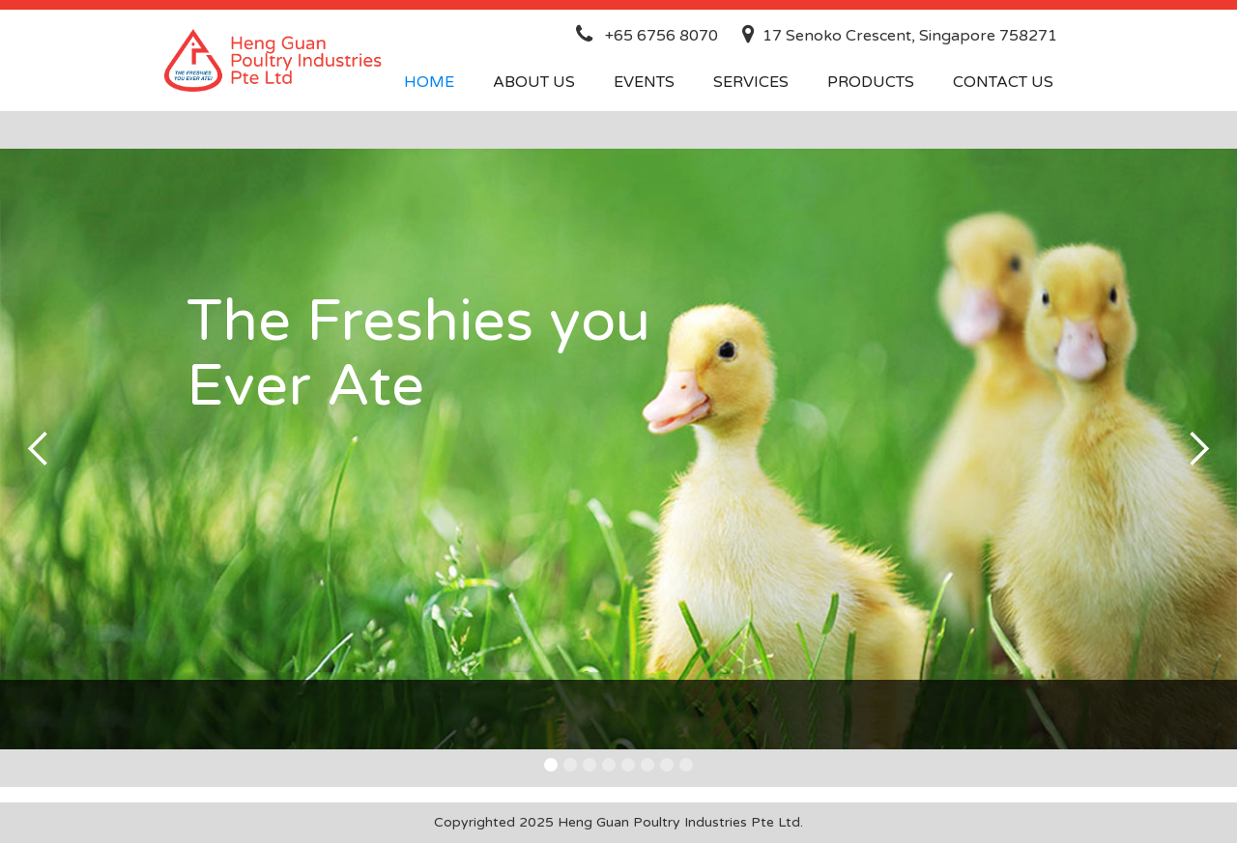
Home (429, 82)
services (751, 82)
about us (534, 82)
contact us (1003, 82)
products (870, 82)
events (644, 82)
